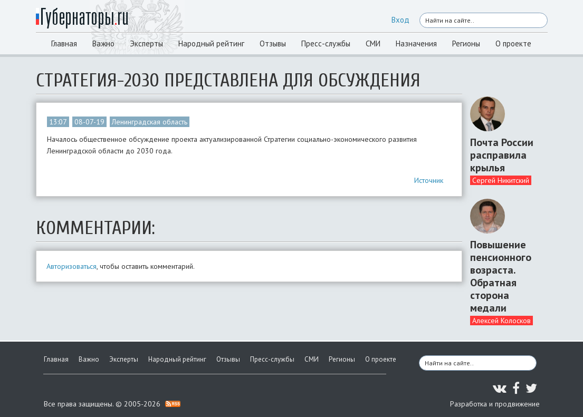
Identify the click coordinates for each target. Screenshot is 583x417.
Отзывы (273, 43)
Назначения (416, 43)
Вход (400, 20)
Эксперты (146, 43)
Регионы (466, 43)
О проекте (513, 43)
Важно (103, 43)
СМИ (373, 43)
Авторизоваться (71, 266)
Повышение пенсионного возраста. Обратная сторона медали (500, 276)
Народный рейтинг (211, 43)
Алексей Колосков (501, 320)
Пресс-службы (325, 43)
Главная (64, 43)
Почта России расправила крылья (501, 155)
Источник (428, 180)
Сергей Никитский (500, 180)
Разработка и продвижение (495, 404)
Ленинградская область (149, 122)
